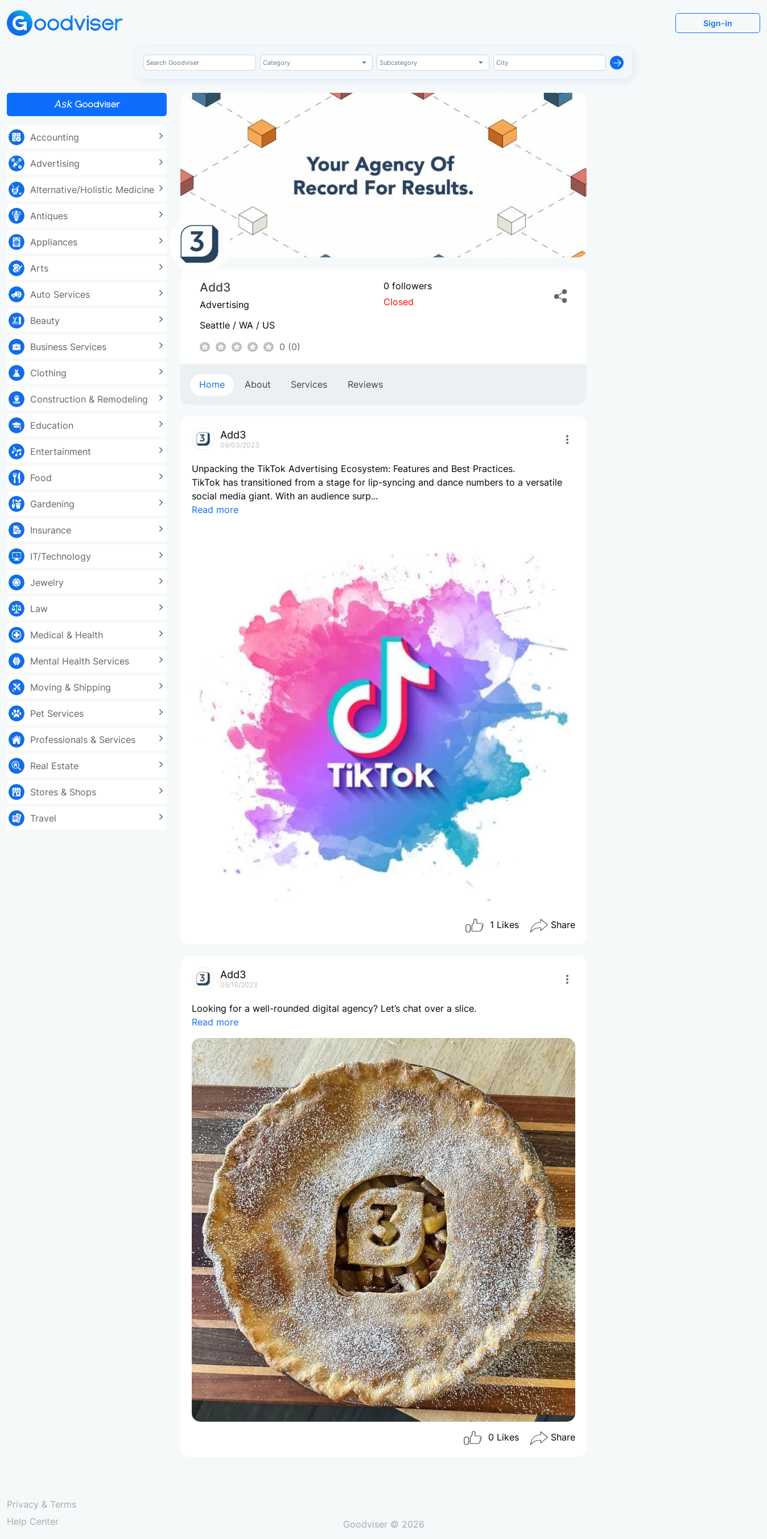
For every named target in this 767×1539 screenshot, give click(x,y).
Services (309, 384)
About (258, 384)
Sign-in (717, 23)
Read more (215, 509)
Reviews (365, 384)
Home (212, 384)
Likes (491, 925)
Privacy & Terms (41, 1504)
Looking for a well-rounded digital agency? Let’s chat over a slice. (383, 1212)
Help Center (33, 1521)
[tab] (212, 385)
